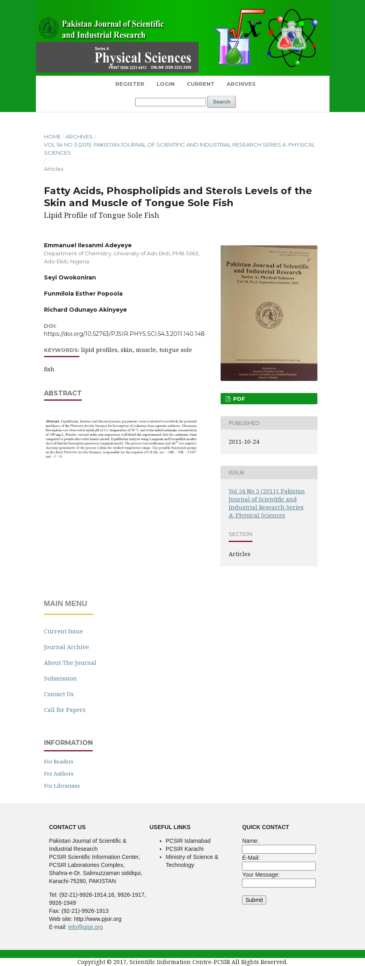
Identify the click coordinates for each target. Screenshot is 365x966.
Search (221, 102)
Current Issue (63, 631)
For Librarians (62, 785)
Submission (60, 678)
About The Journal (70, 662)
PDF (238, 398)
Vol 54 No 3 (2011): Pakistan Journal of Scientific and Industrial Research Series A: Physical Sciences (179, 148)
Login (165, 84)
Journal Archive (66, 647)
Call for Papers (65, 710)
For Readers (58, 761)
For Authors (58, 773)
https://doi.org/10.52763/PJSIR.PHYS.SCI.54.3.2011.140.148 (124, 333)
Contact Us (59, 694)
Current (201, 84)
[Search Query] (170, 102)
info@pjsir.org (85, 927)
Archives (241, 84)
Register (129, 84)
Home (52, 136)
